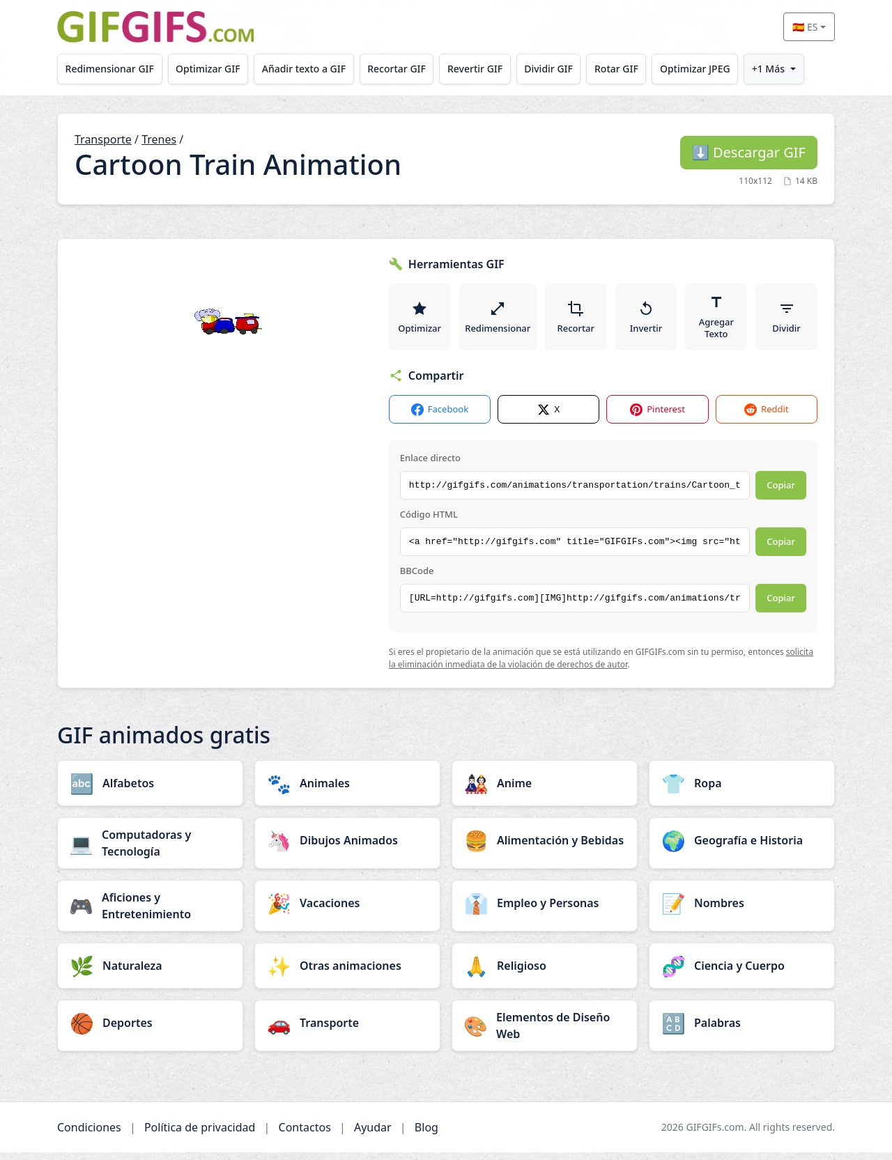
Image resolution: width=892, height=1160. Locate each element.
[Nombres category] (741, 910)
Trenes (158, 139)
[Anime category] (544, 790)
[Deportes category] (150, 1030)
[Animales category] (347, 790)
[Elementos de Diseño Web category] (544, 1033)
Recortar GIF (407, 68)
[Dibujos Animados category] (347, 848)
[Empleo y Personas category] (544, 910)
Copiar (781, 492)
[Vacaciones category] (347, 910)
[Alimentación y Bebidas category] (544, 848)
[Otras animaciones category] (347, 973)
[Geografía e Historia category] (741, 848)
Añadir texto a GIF (311, 68)
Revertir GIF (488, 68)
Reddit (766, 417)
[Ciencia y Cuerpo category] (741, 973)
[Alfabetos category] (150, 790)
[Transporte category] (347, 1030)
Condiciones (89, 1135)
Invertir (647, 320)
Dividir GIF (565, 68)
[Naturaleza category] (150, 973)
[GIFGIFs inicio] (155, 26)
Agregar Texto (717, 320)
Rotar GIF (637, 68)
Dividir (787, 320)
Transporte (103, 139)
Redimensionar (498, 320)
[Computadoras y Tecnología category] (150, 851)
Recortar (576, 320)
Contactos (305, 1135)
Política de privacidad (200, 1135)
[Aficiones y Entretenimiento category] (150, 913)
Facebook (439, 417)
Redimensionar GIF (111, 68)
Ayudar (373, 1135)
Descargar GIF (749, 152)
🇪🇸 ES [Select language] (804, 26)
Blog (426, 1135)
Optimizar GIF (212, 68)
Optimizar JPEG (719, 68)
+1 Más (794, 68)
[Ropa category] (741, 790)
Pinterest (657, 417)
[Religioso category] (544, 973)
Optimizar (419, 320)
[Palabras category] (741, 1030)
